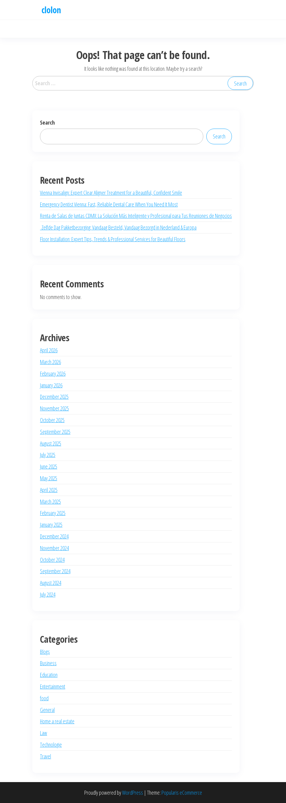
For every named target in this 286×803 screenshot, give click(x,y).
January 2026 (51, 385)
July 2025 (47, 454)
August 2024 (50, 582)
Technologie (51, 744)
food (44, 698)
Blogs (45, 651)
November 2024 (54, 548)
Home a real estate (57, 721)
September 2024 (55, 571)
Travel (45, 756)
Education (49, 674)
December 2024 (54, 536)
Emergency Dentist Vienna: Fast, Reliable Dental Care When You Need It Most (109, 204)
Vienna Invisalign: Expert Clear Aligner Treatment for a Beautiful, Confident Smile (111, 192)
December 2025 (54, 396)
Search (47, 122)
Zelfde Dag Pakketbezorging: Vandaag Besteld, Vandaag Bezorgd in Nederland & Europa (118, 227)
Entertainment (52, 686)
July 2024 (47, 594)
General (47, 709)
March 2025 (50, 501)
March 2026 (50, 362)
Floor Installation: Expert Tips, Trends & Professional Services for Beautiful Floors (112, 239)
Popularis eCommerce (181, 792)
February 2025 (53, 513)
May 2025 (48, 478)
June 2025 (48, 466)
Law (43, 733)
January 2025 (51, 524)
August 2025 (50, 443)
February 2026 (53, 373)
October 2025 (52, 420)
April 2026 (49, 350)
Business (48, 663)
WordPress (132, 792)
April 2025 (49, 489)
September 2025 (55, 431)
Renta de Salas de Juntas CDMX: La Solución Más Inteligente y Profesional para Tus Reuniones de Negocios (136, 215)
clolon (51, 10)
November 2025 (54, 408)
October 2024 (52, 559)
